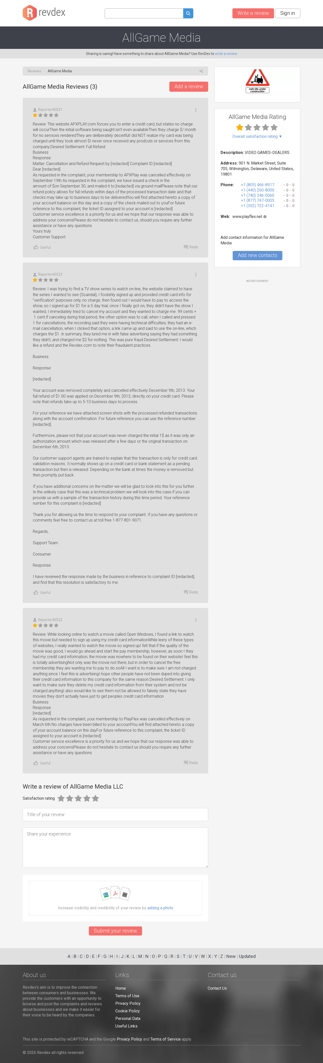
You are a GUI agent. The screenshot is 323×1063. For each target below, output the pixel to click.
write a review (226, 54)
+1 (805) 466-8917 (257, 184)
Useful (41, 247)
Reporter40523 (47, 274)
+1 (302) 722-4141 (257, 205)
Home (120, 988)
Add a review (188, 86)
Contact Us (217, 988)
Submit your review (115, 931)
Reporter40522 (47, 620)
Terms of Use (127, 995)
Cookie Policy (127, 1011)
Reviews (34, 71)
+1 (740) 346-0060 (257, 195)
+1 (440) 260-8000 (257, 190)
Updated (247, 956)
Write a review (253, 13)
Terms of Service (165, 1039)
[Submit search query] (188, 14)
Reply (191, 247)
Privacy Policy (128, 1003)
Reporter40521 (47, 110)
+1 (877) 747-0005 (257, 200)
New (231, 956)
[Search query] (144, 13)
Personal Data (127, 1018)
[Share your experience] (115, 847)
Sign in (287, 13)
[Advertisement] (257, 324)
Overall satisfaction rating (257, 137)
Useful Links (126, 1026)
